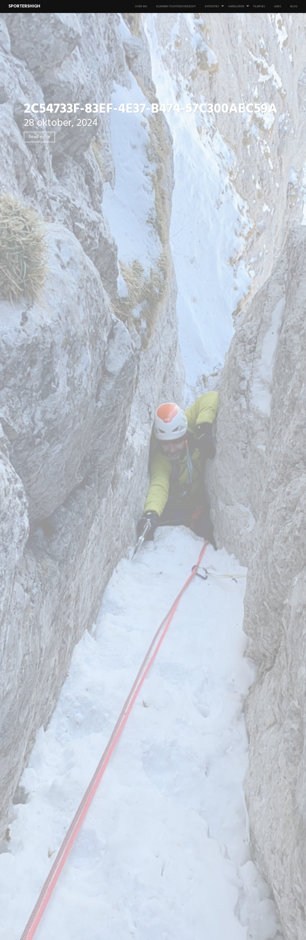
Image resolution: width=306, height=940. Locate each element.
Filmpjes (259, 6)
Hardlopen (240, 4)
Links (277, 6)
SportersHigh (24, 6)
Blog (294, 6)
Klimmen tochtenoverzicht (176, 6)
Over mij (141, 6)
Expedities (216, 4)
